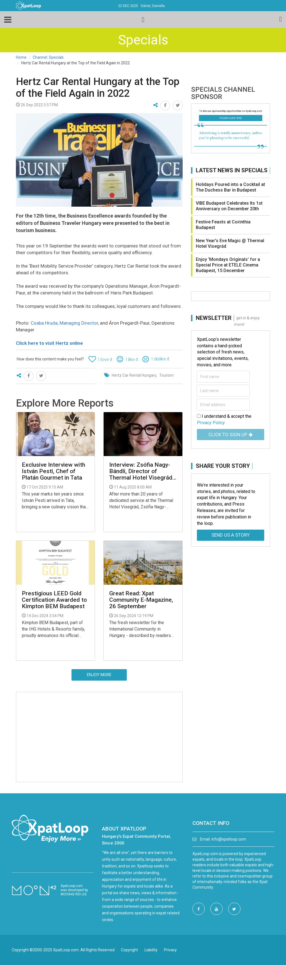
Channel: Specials (48, 57)
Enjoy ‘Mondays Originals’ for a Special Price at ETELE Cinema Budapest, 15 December (228, 265)
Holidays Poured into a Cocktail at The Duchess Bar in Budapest (230, 187)
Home (21, 57)
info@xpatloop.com (228, 839)
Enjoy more (99, 674)
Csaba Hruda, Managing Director (64, 323)
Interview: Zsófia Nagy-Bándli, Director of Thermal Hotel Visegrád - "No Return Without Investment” (142, 471)
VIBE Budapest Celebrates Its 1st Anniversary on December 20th (229, 205)
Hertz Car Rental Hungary (134, 375)
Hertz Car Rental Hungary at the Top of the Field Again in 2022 (97, 87)
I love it (105, 359)
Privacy (170, 950)
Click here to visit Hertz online (49, 343)
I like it (132, 359)
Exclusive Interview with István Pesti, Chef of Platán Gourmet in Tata (53, 471)
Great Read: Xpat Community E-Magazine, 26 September (141, 600)
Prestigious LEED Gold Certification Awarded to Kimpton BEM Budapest (54, 600)
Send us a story (230, 535)
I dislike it (160, 359)
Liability (151, 950)
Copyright (129, 950)
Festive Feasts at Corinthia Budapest (223, 224)
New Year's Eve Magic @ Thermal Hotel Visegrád (230, 243)
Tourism (166, 375)
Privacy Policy (211, 422)
